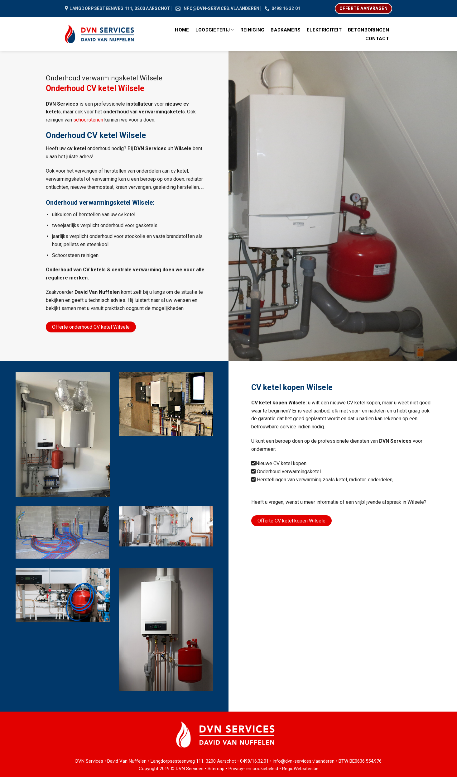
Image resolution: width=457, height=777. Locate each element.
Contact (377, 38)
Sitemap (216, 768)
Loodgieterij (214, 30)
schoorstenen (88, 120)
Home (182, 30)
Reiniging (252, 30)
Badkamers (286, 30)
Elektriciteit (324, 30)
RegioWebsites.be (300, 768)
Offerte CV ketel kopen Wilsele (291, 521)
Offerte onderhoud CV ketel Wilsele (91, 327)
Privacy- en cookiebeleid (253, 768)
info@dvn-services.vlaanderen (303, 761)
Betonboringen (368, 30)
